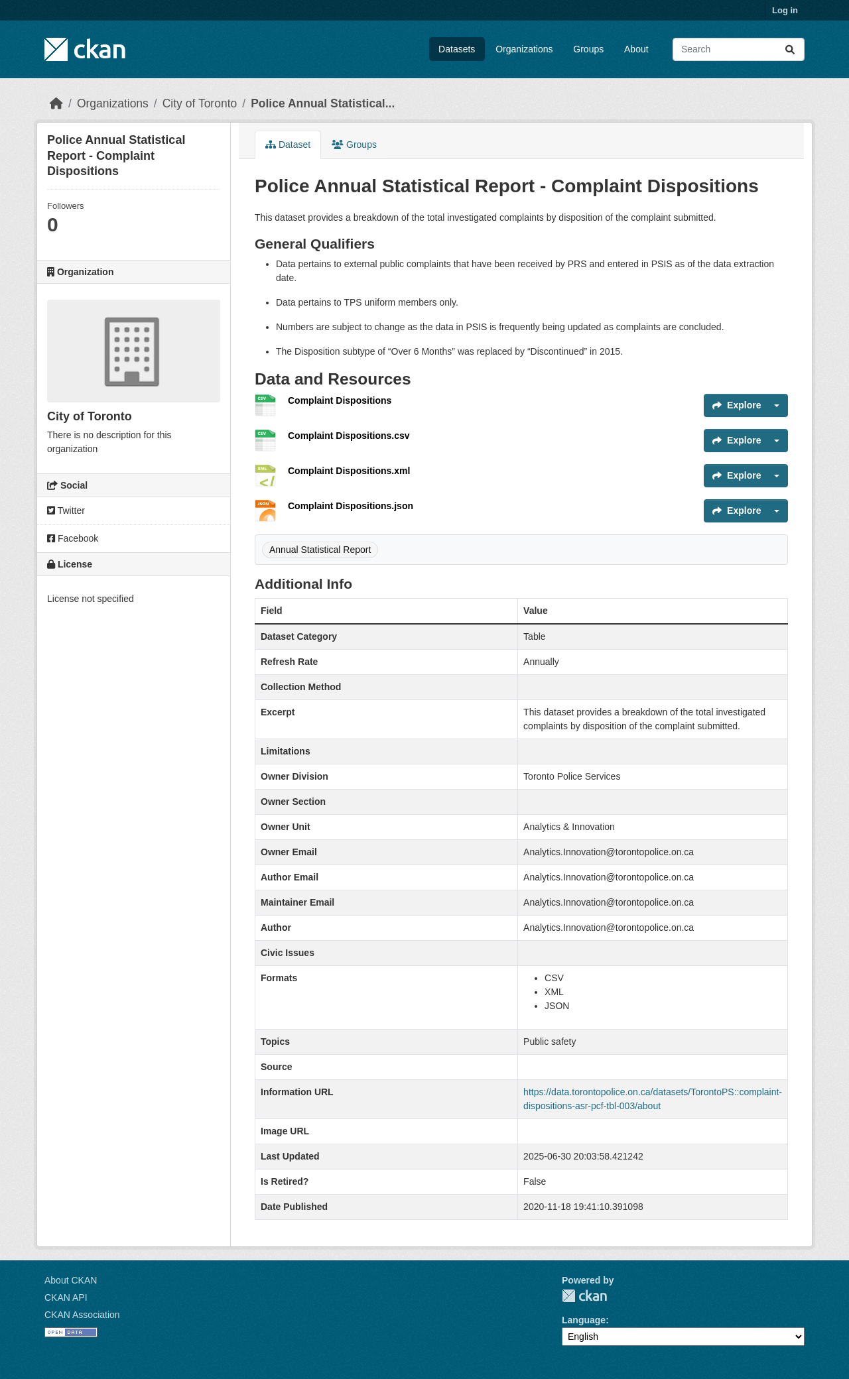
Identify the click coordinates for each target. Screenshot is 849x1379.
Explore (736, 405)
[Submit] (790, 49)
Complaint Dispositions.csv (349, 435)
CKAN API (66, 1297)
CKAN (584, 1296)
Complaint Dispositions (339, 400)
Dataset (287, 144)
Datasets (456, 49)
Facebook (72, 538)
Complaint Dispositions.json (350, 506)
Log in (785, 10)
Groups (588, 49)
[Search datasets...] (739, 49)
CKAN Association (82, 1314)
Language (584, 1320)
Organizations (524, 49)
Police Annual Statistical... (323, 103)
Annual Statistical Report (320, 549)
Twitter (66, 510)
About (636, 49)
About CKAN (70, 1280)
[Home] (56, 103)
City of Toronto (200, 103)
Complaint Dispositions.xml (349, 470)
